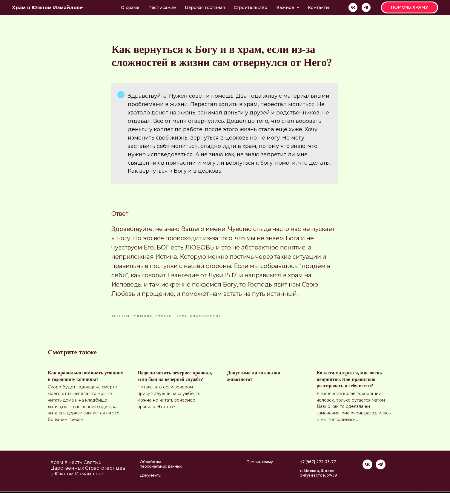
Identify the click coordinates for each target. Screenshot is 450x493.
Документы (150, 476)
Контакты (318, 7)
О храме (130, 7)
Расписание (162, 7)
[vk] (352, 7)
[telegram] (366, 7)
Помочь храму (260, 463)
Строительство (250, 7)
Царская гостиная (205, 7)
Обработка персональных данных (161, 465)
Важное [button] (285, 7)
